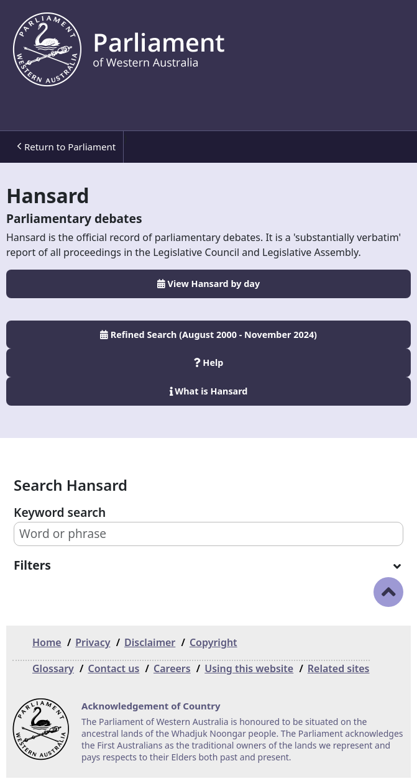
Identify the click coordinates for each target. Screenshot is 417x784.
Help (209, 362)
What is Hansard (209, 391)
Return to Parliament (66, 146)
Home (47, 642)
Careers (172, 668)
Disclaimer (149, 642)
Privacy (92, 642)
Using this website (248, 668)
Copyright (213, 642)
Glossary (53, 668)
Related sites (339, 668)
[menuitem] (65, 147)
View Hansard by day (208, 283)
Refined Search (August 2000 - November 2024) (208, 334)
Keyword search (60, 512)
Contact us (113, 668)
